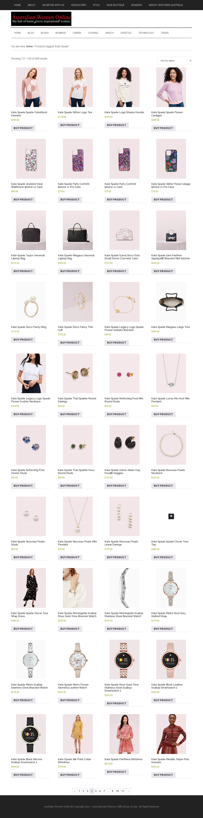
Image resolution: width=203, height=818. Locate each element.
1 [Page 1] (79, 791)
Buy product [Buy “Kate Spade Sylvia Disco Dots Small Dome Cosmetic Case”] (116, 271)
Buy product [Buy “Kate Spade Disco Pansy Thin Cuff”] (70, 342)
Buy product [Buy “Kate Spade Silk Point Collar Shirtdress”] (70, 774)
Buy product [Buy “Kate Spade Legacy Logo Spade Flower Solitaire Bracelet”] (116, 342)
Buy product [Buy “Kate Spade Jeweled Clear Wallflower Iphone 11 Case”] (23, 199)
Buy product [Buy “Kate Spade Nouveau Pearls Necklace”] (163, 485)
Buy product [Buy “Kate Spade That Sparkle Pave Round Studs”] (70, 485)
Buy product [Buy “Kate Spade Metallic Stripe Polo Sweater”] (163, 774)
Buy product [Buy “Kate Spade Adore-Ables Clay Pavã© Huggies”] (116, 485)
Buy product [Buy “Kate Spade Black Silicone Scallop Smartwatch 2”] (23, 774)
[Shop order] (174, 61)
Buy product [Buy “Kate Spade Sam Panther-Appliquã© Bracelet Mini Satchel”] (163, 271)
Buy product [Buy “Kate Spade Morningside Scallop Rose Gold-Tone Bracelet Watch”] (70, 628)
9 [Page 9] (112, 791)
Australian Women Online (41, 19)
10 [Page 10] (117, 791)
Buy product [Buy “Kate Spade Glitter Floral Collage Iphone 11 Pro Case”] (163, 199)
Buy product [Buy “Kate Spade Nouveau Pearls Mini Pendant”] (70, 557)
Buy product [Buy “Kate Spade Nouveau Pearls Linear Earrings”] (116, 557)
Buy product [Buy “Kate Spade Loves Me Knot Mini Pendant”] (163, 414)
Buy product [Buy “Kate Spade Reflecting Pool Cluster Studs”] (23, 485)
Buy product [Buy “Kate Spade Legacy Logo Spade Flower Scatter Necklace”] (23, 414)
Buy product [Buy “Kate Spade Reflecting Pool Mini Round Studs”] (116, 414)
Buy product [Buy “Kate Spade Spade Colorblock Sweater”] (23, 128)
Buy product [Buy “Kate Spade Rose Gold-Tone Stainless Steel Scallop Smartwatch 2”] (116, 703)
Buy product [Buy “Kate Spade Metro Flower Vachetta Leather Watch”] (70, 700)
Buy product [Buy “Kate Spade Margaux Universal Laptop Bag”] (70, 271)
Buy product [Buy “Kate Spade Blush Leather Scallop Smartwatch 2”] (163, 700)
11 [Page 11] (122, 791)
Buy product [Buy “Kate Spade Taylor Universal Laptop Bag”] (23, 271)
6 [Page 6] (100, 791)
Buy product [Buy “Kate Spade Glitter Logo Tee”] (70, 125)
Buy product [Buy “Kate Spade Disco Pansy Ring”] (23, 339)
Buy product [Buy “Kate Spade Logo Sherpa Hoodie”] (116, 125)
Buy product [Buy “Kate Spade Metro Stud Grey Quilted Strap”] (163, 628)
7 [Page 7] (104, 791)
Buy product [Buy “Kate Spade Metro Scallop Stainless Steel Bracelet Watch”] (23, 700)
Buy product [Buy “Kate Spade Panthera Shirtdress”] (116, 771)
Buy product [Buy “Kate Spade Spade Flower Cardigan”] (163, 128)
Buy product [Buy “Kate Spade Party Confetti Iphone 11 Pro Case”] (70, 199)
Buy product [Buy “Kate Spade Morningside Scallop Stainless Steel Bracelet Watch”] (116, 628)
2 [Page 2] (83, 791)
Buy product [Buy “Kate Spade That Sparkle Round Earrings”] (70, 414)
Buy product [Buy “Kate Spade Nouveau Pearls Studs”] (23, 557)
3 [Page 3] (87, 791)
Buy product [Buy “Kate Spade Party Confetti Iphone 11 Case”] (116, 199)
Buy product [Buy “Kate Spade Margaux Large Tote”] (163, 339)
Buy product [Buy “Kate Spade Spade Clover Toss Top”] (163, 557)
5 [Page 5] (96, 791)
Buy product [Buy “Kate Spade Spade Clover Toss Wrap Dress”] (23, 628)
